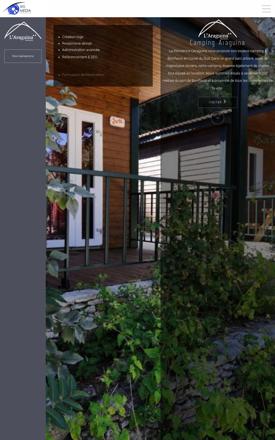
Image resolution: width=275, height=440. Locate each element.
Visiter (217, 110)
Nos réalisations (22, 56)
